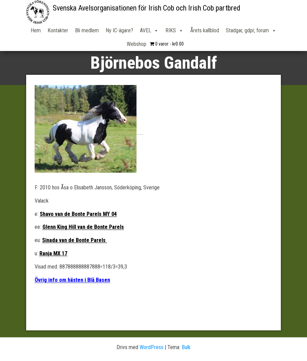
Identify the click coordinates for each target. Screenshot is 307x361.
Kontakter (58, 30)
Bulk (186, 347)
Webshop (136, 44)
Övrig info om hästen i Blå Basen (72, 280)
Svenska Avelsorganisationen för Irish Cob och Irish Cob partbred (146, 8)
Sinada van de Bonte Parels (74, 240)
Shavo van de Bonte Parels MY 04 (78, 214)
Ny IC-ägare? (119, 30)
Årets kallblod (204, 30)
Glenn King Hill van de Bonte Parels (83, 227)
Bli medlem (87, 30)
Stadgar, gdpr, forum (251, 30)
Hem (36, 30)
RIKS (174, 30)
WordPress (151, 347)
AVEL (149, 30)
